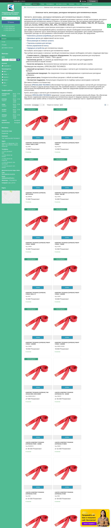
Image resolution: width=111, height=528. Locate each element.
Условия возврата (87, 4)
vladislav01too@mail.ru (8, 178)
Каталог (4, 38)
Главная (5, 515)
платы (46, 46)
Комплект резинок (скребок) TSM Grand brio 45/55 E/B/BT (65, 290)
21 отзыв (84, 1)
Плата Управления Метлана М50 (93, 485)
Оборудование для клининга (35, 7)
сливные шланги (47, 41)
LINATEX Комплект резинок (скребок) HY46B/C (63, 339)
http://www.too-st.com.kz (8, 174)
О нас (3, 41)
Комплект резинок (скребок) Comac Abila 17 (36, 240)
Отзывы (4, 44)
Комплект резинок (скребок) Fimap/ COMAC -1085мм (64, 240)
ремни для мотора (44, 43)
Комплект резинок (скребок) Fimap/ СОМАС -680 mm (36, 191)
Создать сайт (16, 1)
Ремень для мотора (32, 485)
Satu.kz (63, 524)
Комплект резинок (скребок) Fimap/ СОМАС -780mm (92, 191)
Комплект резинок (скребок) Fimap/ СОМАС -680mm (64, 191)
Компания (28, 4)
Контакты (71, 4)
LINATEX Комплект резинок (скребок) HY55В (63, 388)
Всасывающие (33, 41)
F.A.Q (78, 4)
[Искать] (18, 18)
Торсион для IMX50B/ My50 (91, 436)
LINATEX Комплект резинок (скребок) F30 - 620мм (91, 290)
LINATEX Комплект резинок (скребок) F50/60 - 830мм (35, 339)
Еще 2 (5, 85)
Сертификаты (50, 4)
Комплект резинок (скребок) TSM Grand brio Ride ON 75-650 (37, 437)
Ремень (56, 485)
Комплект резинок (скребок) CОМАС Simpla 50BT (36, 142)
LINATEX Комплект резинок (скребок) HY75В (91, 388)
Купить (37, 136)
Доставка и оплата (7, 47)
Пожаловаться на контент (63, 526)
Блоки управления (34, 46)
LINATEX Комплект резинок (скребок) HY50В (35, 388)
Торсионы (31, 43)
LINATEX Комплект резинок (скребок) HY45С (91, 339)
